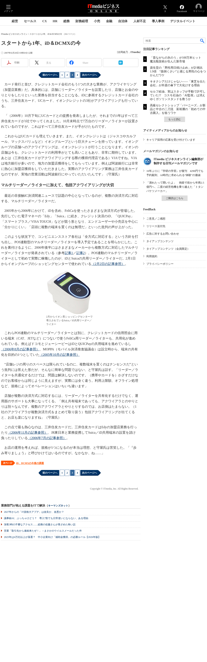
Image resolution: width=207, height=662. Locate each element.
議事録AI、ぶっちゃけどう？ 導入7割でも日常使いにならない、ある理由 (46, 518)
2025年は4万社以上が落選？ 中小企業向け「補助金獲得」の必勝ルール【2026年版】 (52, 537)
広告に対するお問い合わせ (162, 233)
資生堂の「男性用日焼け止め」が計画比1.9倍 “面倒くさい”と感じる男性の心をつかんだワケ (178, 71)
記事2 (80, 253)
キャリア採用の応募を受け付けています (170, 139)
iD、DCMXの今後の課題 (30, 463)
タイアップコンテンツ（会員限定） (168, 248)
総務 (66, 21)
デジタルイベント (182, 21)
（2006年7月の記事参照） (47, 438)
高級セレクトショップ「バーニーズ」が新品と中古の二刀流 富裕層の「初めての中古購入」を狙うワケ (178, 109)
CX (44, 21)
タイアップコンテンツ (160, 241)
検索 (202, 41)
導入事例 (158, 21)
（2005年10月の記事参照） (60, 354)
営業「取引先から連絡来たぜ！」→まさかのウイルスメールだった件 (43, 530)
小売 (97, 21)
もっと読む (174, 119)
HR (55, 21)
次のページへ (89, 74)
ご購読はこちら (174, 198)
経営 (15, 21)
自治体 (123, 21)
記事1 (69, 253)
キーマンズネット (58, 505)
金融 (109, 21)
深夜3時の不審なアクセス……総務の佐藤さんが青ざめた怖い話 (39, 524)
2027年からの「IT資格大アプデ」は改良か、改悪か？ (34, 511)
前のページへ (49, 74)
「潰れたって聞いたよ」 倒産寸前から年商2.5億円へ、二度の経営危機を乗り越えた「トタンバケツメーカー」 (175, 187)
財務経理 (81, 21)
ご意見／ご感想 (155, 218)
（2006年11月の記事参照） (28, 432)
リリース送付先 (155, 226)
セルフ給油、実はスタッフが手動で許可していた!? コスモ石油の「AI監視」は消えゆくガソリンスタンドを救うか (178, 95)
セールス (30, 21)
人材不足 (139, 21)
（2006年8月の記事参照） (20, 349)
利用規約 (151, 256)
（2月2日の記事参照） (108, 264)
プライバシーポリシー (160, 263)
